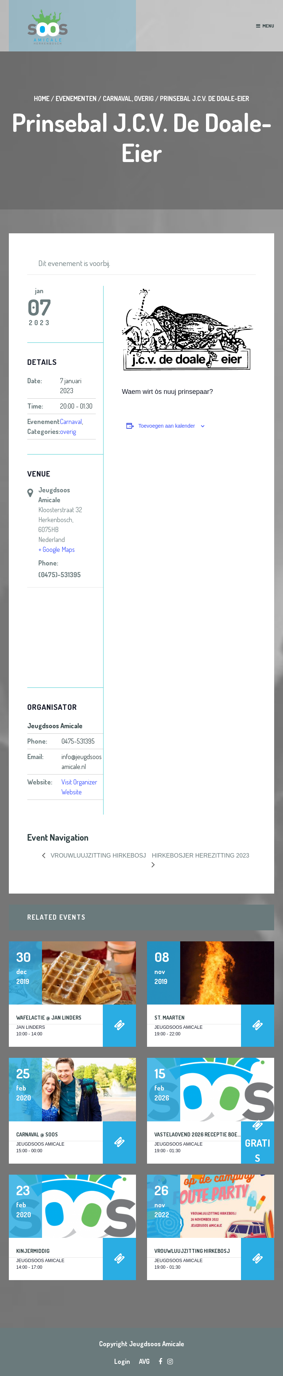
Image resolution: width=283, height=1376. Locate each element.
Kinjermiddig (32, 1251)
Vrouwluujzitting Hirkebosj (192, 1251)
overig (144, 98)
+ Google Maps (56, 549)
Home (41, 98)
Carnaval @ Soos (37, 1134)
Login (122, 1361)
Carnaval (117, 98)
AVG (144, 1361)
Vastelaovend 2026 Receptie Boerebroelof (209, 1134)
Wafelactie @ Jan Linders (48, 1017)
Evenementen (76, 98)
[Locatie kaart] (65, 638)
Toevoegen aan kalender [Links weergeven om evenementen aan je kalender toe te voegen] (167, 426)
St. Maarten (169, 1017)
